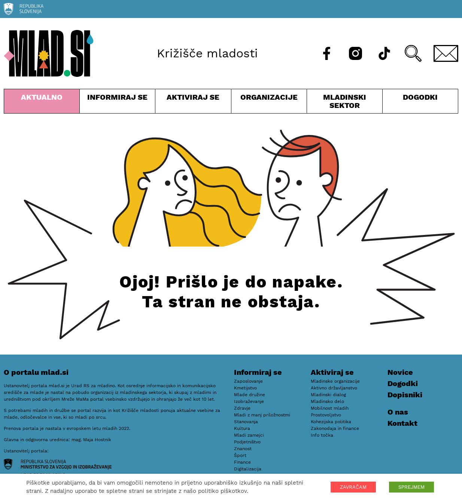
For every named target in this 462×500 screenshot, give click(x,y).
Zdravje (242, 408)
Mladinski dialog (328, 394)
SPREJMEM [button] (411, 487)
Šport (240, 455)
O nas (397, 411)
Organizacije (269, 103)
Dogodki (420, 97)
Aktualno (41, 103)
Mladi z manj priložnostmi (262, 415)
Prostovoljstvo (326, 415)
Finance (242, 462)
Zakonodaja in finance (335, 428)
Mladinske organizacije (335, 381)
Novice (400, 372)
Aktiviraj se (193, 103)
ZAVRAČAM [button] (353, 487)
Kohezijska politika (331, 421)
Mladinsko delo (327, 401)
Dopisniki (404, 394)
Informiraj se (117, 103)
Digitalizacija (247, 469)
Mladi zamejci (249, 435)
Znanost (243, 448)
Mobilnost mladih (330, 408)
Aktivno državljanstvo (334, 388)
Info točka (322, 435)
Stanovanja (246, 421)
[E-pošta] (446, 53)
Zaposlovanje (248, 381)
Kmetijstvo (245, 388)
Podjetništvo (247, 442)
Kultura (242, 428)
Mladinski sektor (344, 103)
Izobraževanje (249, 401)
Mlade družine (249, 394)
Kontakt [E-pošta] (402, 423)
